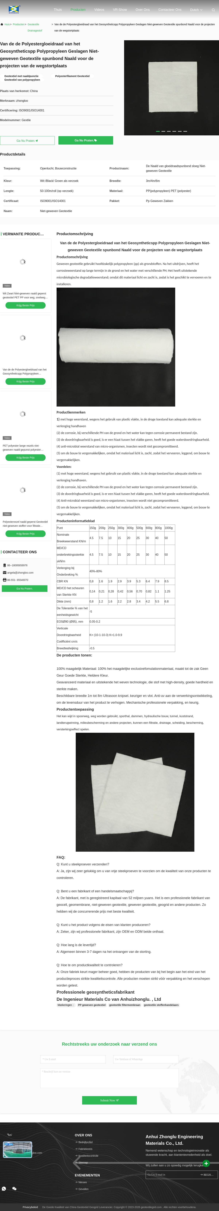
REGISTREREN (207, 1174)
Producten (78, 10)
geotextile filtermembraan (124, 1005)
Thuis (58, 10)
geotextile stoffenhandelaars (161, 1005)
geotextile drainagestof (35, 27)
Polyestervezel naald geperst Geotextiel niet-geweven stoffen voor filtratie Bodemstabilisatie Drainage (25, 525)
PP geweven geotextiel (92, 1005)
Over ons (143, 10)
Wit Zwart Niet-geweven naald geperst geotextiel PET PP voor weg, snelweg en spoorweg (24, 297)
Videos (99, 10)
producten (18, 24)
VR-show (120, 10)
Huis (7, 24)
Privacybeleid (30, 1207)
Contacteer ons (169, 10)
